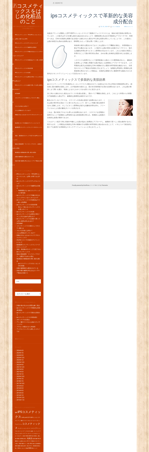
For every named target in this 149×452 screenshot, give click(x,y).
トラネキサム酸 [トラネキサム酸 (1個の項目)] (29, 431)
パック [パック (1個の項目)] (37, 431)
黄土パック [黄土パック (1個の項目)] (34, 448)
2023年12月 (20, 357)
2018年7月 (20, 381)
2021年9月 (20, 369)
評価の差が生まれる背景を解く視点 (28, 305)
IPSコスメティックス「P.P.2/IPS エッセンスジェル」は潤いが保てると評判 (29, 176)
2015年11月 (20, 400)
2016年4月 (20, 390)
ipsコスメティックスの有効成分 (27, 317)
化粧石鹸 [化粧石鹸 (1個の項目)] (35, 438)
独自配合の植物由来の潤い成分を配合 (25, 152)
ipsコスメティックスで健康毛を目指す (26, 47)
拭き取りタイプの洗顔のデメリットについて (27, 123)
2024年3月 (20, 355)
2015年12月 (20, 397)
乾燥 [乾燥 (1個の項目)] (27, 436)
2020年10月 (20, 376)
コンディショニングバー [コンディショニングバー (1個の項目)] (24, 428)
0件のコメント (128, 26)
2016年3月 (20, 393)
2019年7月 (20, 379)
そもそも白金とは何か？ (22, 106)
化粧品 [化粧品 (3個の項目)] (29, 438)
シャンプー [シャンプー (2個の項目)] (34, 428)
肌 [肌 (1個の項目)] (37, 446)
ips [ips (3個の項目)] (16, 412)
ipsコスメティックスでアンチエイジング (26, 43)
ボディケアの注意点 (23, 319)
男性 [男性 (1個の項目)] (31, 443)
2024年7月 (20, 353)
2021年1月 (20, 374)
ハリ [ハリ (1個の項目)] (34, 431)
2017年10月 (20, 383)
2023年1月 (20, 360)
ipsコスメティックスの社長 (22, 72)
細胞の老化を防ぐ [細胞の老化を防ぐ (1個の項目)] (22, 446)
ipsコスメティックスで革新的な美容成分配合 (91, 18)
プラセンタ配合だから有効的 (26, 326)
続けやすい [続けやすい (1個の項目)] (30, 446)
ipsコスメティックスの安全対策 (24, 68)
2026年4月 (20, 350)
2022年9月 (20, 364)
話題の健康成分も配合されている (24, 156)
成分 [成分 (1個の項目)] (28, 443)
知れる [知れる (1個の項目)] (34, 443)
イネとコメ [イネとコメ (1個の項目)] (30, 420)
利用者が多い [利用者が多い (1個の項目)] (23, 438)
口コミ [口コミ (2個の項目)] (29, 441)
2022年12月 (20, 362)
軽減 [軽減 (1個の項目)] (27, 448)
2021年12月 (20, 367)
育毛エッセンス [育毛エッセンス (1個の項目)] (22, 448)
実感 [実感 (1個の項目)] (20, 443)
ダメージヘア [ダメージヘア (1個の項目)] (21, 431)
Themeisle (105, 185)
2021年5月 (20, 371)
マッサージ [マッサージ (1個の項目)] (29, 433)
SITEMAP (17, 93)
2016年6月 (20, 386)
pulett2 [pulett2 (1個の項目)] (26, 417)
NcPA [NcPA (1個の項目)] (23, 417)
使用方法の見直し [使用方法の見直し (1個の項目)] (33, 436)
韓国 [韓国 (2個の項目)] (29, 448)
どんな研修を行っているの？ (23, 110)
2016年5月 (20, 388)
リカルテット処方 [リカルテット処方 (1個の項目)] (21, 436)
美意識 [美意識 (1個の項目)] (34, 446)
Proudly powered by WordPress (81, 185)
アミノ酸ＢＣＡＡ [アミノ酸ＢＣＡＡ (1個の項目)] (22, 420)
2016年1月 (20, 395)
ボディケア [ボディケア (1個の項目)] (23, 433)
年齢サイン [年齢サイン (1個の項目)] (24, 443)
